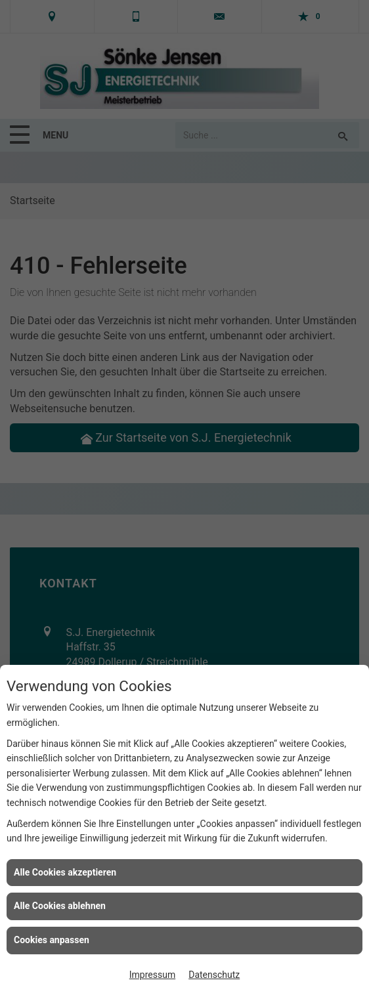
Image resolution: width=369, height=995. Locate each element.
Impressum (152, 974)
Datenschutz (214, 974)
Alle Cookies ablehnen (60, 905)
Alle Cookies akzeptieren (65, 872)
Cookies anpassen (51, 940)
